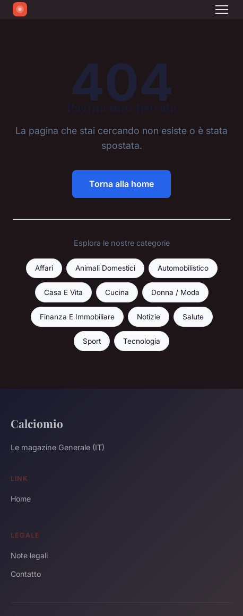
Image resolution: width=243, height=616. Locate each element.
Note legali (29, 555)
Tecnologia (141, 341)
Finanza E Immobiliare (77, 317)
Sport (92, 341)
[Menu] (221, 9)
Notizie (148, 317)
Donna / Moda (175, 292)
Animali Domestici (105, 268)
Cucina (117, 292)
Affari (44, 268)
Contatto (26, 573)
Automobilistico (183, 268)
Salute (193, 317)
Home (21, 498)
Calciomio (37, 423)
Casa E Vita (63, 292)
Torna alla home (121, 183)
